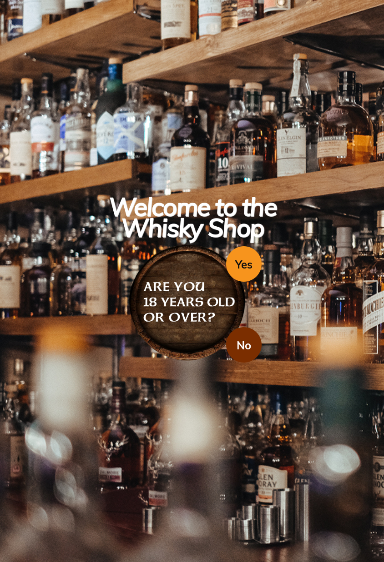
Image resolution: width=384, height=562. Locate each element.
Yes (244, 264)
